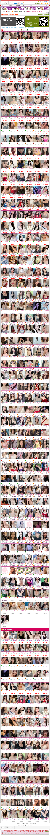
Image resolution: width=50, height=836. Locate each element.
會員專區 (18, 5)
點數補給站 (10, 5)
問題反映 (45, 5)
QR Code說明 (46, 14)
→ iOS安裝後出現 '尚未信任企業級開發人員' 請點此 (9, 27)
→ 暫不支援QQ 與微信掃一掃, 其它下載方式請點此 (26, 27)
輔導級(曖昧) (16, 11)
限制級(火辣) (9, 11)
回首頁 (3, 5)
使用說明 (32, 5)
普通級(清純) (22, 11)
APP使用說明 (40, 14)
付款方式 (38, 5)
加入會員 (25, 5)
